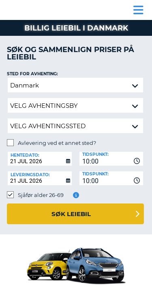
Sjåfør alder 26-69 (41, 195)
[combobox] (111, 159)
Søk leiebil (71, 214)
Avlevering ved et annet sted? (57, 143)
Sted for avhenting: (32, 74)
